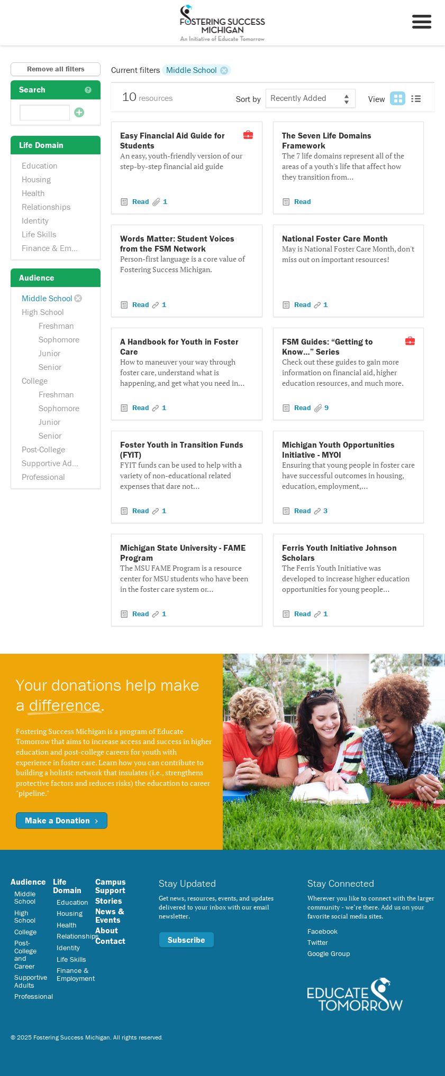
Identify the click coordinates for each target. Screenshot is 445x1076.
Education (40, 165)
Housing (36, 179)
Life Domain (67, 885)
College (35, 380)
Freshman (56, 325)
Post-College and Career (25, 954)
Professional (43, 476)
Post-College (43, 449)
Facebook (322, 931)
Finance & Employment (57, 248)
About (106, 930)
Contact (110, 940)
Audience (28, 881)
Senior (50, 366)
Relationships (46, 206)
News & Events (109, 915)
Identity (35, 220)
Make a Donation (61, 820)
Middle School (47, 298)
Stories (108, 900)
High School (43, 312)
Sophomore (59, 339)
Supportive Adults (53, 463)
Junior (49, 353)
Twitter (317, 942)
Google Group (328, 953)
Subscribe (186, 939)
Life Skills (39, 234)
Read (140, 201)
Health (33, 193)
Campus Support (110, 885)
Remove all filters (56, 68)
